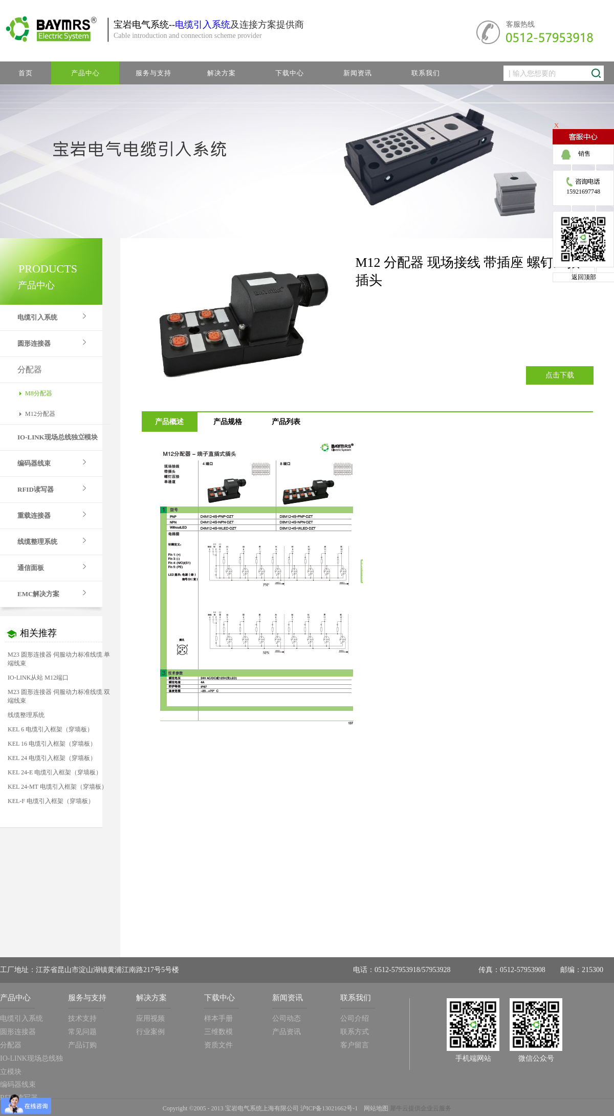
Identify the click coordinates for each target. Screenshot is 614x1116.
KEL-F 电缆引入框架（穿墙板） (51, 801)
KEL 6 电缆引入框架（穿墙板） (50, 729)
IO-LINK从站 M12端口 (38, 677)
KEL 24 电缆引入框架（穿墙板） (52, 758)
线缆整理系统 (26, 715)
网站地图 (374, 1108)
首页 (25, 73)
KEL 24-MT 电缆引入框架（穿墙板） (57, 786)
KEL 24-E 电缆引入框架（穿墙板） (55, 772)
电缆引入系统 (202, 24)
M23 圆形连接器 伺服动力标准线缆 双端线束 (59, 696)
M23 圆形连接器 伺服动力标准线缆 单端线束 (59, 659)
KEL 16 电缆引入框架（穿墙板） (52, 743)
